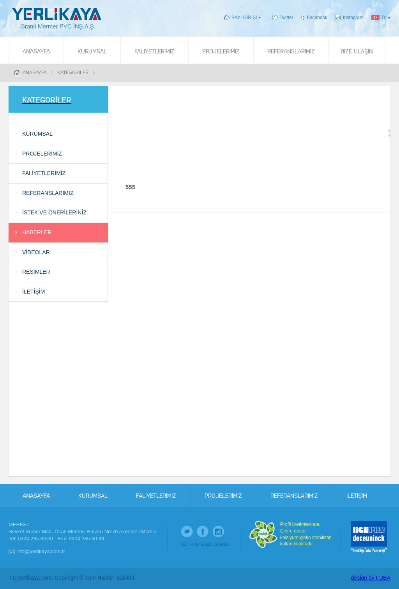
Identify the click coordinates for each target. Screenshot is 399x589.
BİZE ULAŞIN (357, 51)
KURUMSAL (92, 51)
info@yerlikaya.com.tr (40, 551)
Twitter (286, 17)
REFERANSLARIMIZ (291, 51)
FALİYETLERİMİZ (154, 51)
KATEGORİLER (72, 72)
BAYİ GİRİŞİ (244, 17)
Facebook (317, 17)
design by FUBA (370, 578)
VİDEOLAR (36, 252)
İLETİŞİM (33, 291)
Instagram (353, 17)
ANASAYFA (36, 51)
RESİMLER (36, 272)
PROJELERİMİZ (221, 51)
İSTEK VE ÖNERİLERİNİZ (54, 212)
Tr (383, 17)
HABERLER (36, 232)
